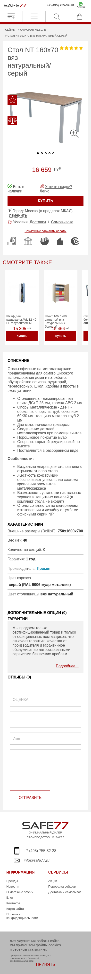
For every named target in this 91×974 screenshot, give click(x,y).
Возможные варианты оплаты (45, 231)
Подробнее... (67, 666)
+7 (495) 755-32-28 (60, 5)
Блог (9, 897)
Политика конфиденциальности (22, 916)
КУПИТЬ (45, 201)
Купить (22, 336)
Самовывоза (62, 222)
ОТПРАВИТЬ (30, 798)
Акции (52, 881)
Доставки (38, 222)
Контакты (13, 903)
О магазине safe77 (19, 892)
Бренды (12, 881)
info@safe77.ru (37, 860)
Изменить (18, 215)
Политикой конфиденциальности (24, 959)
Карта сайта (15, 908)
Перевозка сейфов (62, 886)
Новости (12, 886)
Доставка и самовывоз (64, 892)
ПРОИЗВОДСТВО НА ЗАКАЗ (45, 837)
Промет (44, 568)
